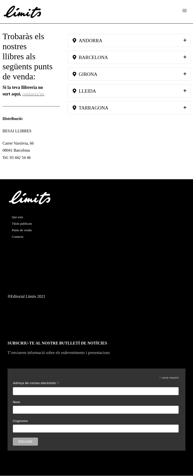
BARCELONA (90, 57)
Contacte (17, 237)
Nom (16, 402)
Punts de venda (22, 230)
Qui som (17, 217)
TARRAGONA (90, 107)
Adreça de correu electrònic (36, 383)
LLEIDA (84, 91)
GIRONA (85, 74)
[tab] (129, 40)
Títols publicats (22, 223)
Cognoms (20, 421)
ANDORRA (87, 40)
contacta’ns (33, 93)
